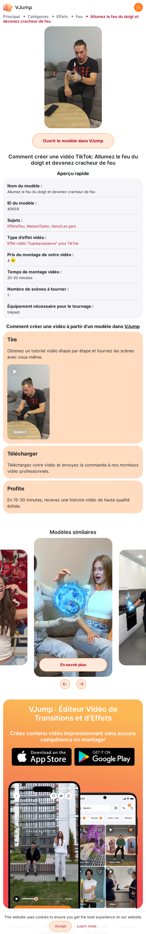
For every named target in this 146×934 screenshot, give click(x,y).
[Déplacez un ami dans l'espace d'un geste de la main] (44, 844)
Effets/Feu (16, 226)
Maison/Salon (38, 226)
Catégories (38, 16)
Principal (11, 16)
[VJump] (17, 7)
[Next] (81, 684)
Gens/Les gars (63, 226)
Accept (60, 926)
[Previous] (65, 684)
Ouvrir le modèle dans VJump (73, 140)
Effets (62, 16)
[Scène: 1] (28, 402)
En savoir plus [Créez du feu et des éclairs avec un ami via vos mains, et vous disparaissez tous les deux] (73, 664)
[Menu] (138, 7)
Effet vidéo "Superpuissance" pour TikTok (43, 243)
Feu (79, 16)
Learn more (86, 926)
